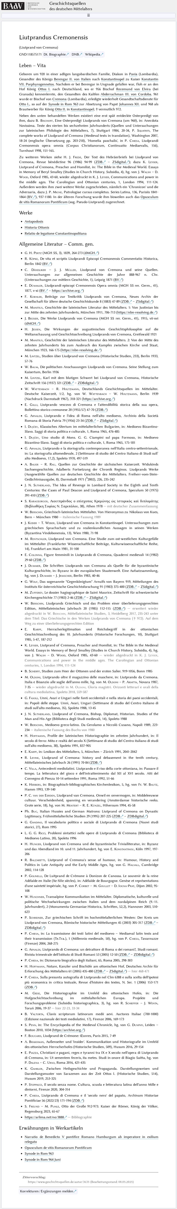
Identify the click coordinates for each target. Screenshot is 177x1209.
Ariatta (132, 682)
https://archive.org (66, 290)
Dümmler (35, 285)
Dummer (34, 566)
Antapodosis (34, 221)
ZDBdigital (86, 383)
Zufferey (36, 592)
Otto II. (60, 109)
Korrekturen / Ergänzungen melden (46, 1191)
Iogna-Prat (126, 886)
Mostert (72, 805)
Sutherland (41, 485)
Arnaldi (35, 416)
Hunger (35, 844)
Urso (51, 1062)
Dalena (34, 1062)
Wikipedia (92, 54)
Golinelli (35, 876)
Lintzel (35, 356)
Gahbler (36, 1068)
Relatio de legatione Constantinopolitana (56, 233)
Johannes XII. (129, 104)
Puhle (54, 1106)
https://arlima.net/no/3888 (44, 1117)
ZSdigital (119, 162)
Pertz (38, 253)
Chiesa (134, 141)
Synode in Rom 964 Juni (43, 1159)
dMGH (90, 253)
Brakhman (36, 1042)
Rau (52, 464)
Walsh (146, 172)
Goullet (104, 886)
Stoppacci (35, 1084)
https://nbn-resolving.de (135, 312)
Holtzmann (70, 389)
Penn (32, 1025)
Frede (77, 157)
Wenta (152, 1003)
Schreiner (36, 917)
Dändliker (38, 270)
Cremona (59, 99)
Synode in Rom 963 (63, 104)
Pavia (133, 74)
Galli (33, 405)
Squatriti (143, 130)
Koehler (36, 296)
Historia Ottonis (37, 227)
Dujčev (33, 427)
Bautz (153, 784)
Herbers (35, 784)
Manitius (36, 307)
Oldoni (35, 677)
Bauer (34, 464)
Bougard (34, 1036)
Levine (34, 758)
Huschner (37, 897)
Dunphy (137, 1025)
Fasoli (33, 698)
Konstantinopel (112, 79)
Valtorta (36, 1014)
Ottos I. (44, 89)
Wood (23, 177)
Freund (34, 1106)
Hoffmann (37, 736)
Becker (33, 318)
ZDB (99, 162)
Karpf (37, 629)
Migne (57, 192)
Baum (34, 367)
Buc (34, 811)
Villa (32, 768)
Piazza (33, 1053)
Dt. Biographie (55, 54)
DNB (75, 54)
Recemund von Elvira (133, 89)
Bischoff (46, 120)
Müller (70, 270)
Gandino (36, 822)
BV (30, 197)
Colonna (35, 555)
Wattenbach (40, 389)
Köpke (33, 259)
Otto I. (24, 104)
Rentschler (38, 539)
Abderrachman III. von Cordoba (126, 94)
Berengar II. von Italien (72, 79)
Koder (32, 523)
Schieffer (132, 1003)
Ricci (41, 833)
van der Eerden (44, 795)
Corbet (84, 886)
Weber (50, 523)
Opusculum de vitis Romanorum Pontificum (58, 1148)
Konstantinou (124, 849)
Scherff (34, 671)
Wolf (34, 582)
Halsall (133, 865)
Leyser (152, 162)
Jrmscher (65, 576)
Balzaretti (37, 860)
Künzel (96, 805)
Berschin (36, 512)
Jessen (36, 329)
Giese (36, 993)
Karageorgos (38, 501)
